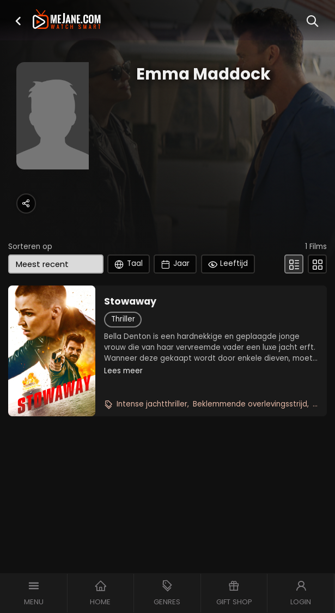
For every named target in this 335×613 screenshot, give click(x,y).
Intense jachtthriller (152, 404)
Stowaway (130, 301)
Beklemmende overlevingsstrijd (250, 404)
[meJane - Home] (66, 20)
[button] (17, 21)
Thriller (123, 319)
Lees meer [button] (123, 371)
